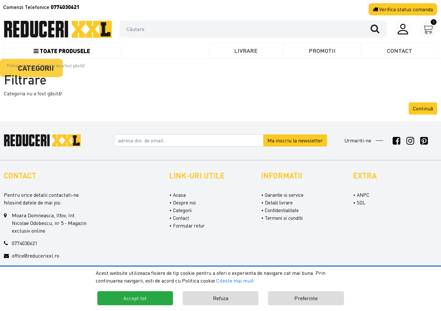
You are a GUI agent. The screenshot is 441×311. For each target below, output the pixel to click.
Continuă (423, 108)
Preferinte (306, 298)
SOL (361, 202)
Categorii (182, 210)
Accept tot (135, 298)
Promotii (322, 50)
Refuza (220, 298)
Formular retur (189, 225)
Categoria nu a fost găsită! (61, 65)
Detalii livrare (279, 202)
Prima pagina (19, 65)
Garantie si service (284, 195)
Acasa (179, 195)
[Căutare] (378, 28)
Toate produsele (62, 50)
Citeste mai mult (235, 280)
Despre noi (184, 202)
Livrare (245, 50)
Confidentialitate (282, 210)
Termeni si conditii (284, 218)
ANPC (363, 195)
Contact (399, 50)
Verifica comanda (403, 9)
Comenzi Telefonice (41, 7)
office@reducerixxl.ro (35, 255)
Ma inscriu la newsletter (295, 140)
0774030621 (24, 243)
